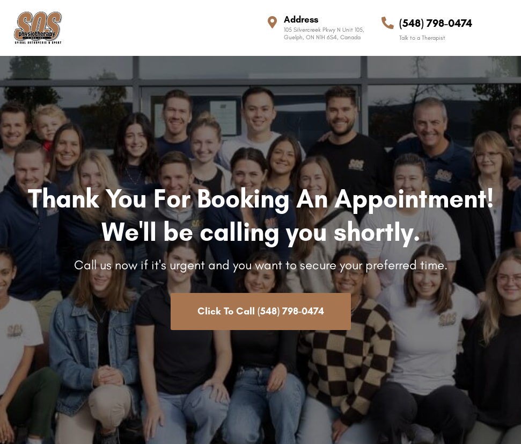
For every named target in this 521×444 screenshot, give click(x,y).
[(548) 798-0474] (387, 23)
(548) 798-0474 (435, 23)
